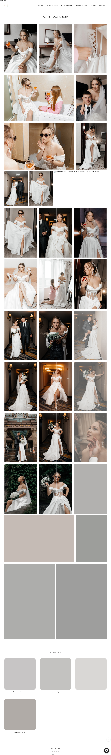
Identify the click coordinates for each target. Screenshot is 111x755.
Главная (40, 5)
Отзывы (93, 5)
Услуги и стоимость (81, 5)
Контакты (102, 5)
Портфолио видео (66, 5)
